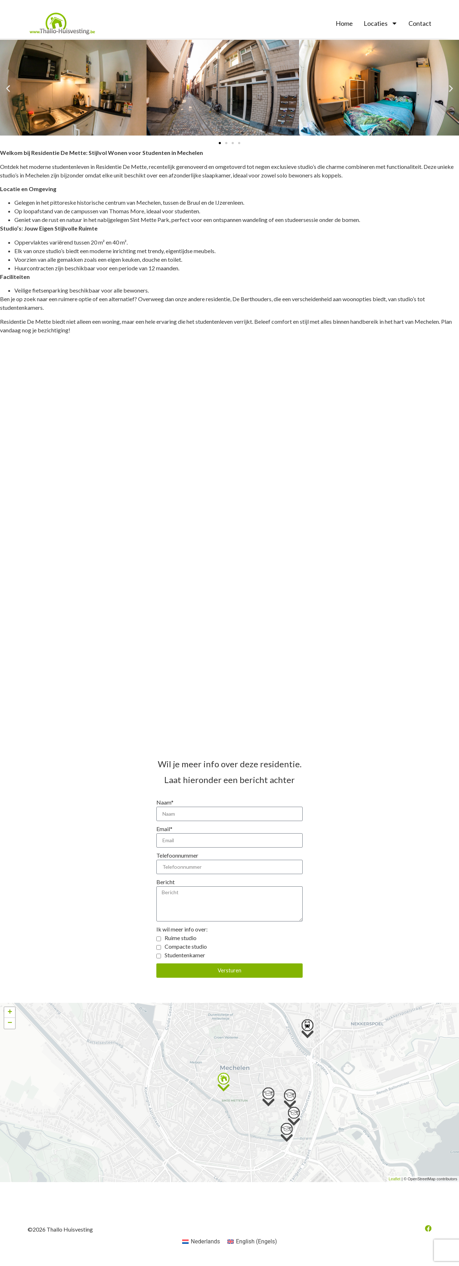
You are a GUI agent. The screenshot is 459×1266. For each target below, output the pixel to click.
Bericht (165, 884)
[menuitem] (201, 1247)
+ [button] (10, 1018)
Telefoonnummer (177, 856)
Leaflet (395, 1185)
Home (344, 23)
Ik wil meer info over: (182, 934)
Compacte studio (186, 952)
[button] (8, 88)
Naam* (165, 802)
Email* (164, 829)
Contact (419, 23)
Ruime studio (181, 943)
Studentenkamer (185, 960)
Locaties (381, 23)
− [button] (10, 1029)
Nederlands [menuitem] (205, 1247)
